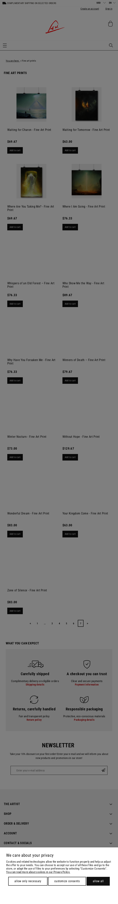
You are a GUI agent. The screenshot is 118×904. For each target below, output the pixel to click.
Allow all (98, 881)
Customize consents (67, 881)
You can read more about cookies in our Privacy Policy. (38, 872)
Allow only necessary (27, 881)
